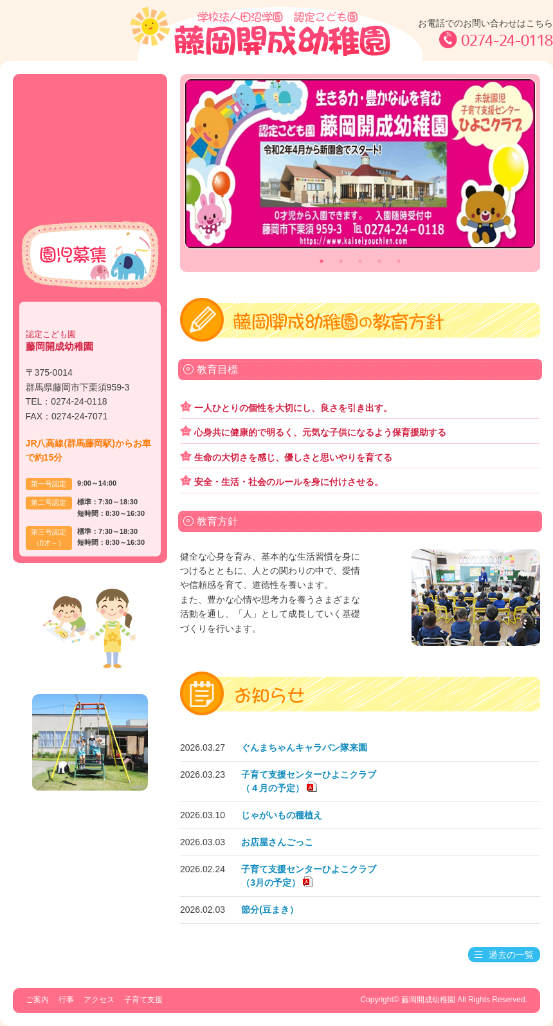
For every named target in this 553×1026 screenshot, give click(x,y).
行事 (90, 132)
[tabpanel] (360, 163)
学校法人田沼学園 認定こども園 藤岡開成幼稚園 (276, 33)
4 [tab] (379, 261)
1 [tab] (321, 261)
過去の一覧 (504, 954)
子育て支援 (90, 193)
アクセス (90, 162)
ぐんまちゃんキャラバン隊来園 (304, 747)
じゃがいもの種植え (281, 815)
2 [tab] (340, 261)
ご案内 (90, 102)
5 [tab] (398, 261)
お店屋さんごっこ (277, 842)
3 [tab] (360, 261)
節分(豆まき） (269, 909)
